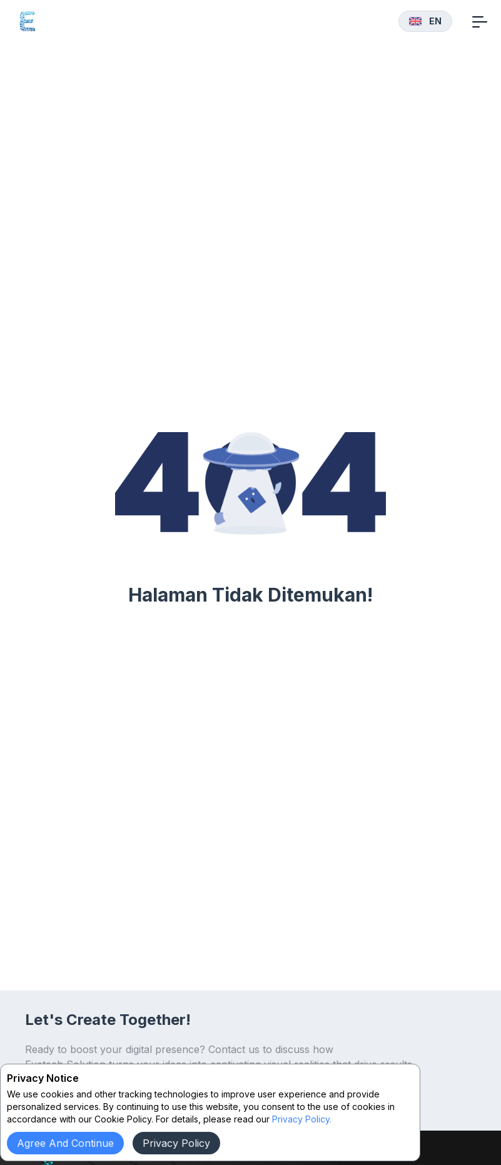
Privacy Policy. (301, 1119)
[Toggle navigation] (479, 21)
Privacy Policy (176, 1143)
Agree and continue (65, 1143)
